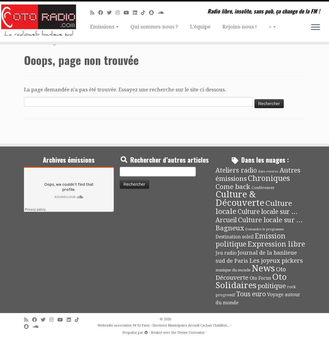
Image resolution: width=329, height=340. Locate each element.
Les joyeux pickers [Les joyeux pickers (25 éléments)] (276, 260)
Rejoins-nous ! (239, 27)
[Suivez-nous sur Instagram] (120, 13)
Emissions (104, 27)
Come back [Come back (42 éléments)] (233, 187)
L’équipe (200, 27)
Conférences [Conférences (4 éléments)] (262, 187)
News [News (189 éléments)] (263, 268)
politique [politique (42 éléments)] (272, 286)
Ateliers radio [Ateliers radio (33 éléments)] (236, 170)
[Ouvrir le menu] (315, 27)
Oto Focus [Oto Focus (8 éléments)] (260, 278)
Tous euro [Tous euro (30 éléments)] (251, 294)
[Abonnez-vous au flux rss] (94, 13)
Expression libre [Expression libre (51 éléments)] (276, 244)
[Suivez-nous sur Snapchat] (153, 13)
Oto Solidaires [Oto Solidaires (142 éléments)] (251, 281)
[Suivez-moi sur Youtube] (128, 13)
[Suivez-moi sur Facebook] (102, 13)
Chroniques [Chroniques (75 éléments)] (269, 178)
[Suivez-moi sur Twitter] (111, 13)
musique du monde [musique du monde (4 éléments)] (233, 270)
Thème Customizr (191, 333)
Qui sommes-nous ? (154, 27)
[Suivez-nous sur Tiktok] (145, 13)
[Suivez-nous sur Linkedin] (137, 13)
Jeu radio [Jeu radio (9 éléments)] (226, 253)
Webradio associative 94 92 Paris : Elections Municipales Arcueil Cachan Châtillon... (164, 325)
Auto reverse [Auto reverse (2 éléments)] (268, 171)
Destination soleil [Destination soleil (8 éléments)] (235, 237)
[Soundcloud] (163, 13)
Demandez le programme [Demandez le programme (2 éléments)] (264, 229)
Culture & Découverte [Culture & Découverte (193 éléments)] (240, 198)
